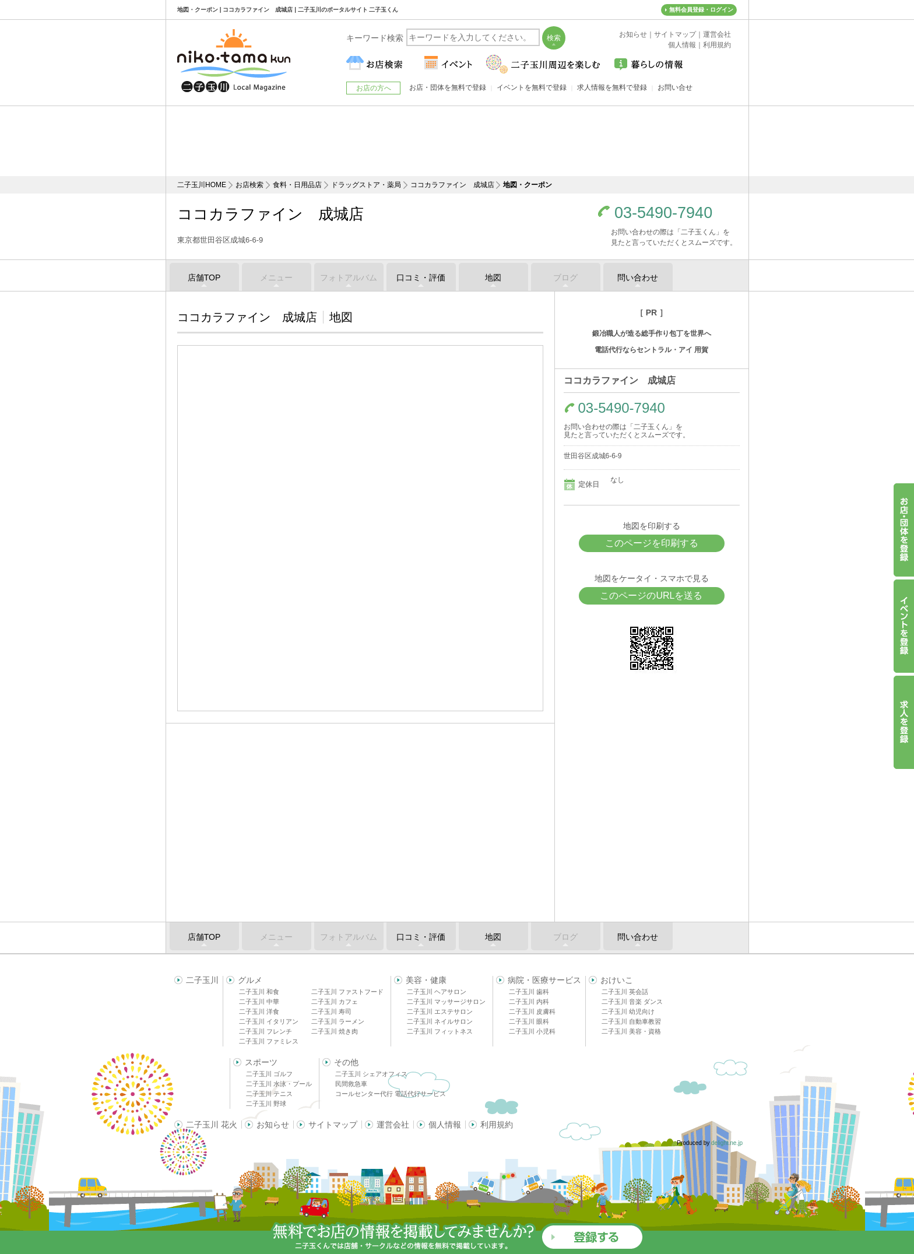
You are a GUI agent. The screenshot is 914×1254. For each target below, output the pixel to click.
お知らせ (272, 1124)
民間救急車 (351, 1083)
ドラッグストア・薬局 (366, 185)
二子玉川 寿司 (331, 1011)
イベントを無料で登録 (532, 87)
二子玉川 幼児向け (628, 1011)
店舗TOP (204, 277)
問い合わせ (637, 277)
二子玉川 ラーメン (337, 1021)
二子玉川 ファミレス (268, 1041)
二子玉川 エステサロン (440, 1011)
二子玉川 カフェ (334, 1001)
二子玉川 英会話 (625, 991)
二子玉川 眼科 (529, 1021)
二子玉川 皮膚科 (532, 1011)
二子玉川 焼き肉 (334, 1031)
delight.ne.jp (727, 1143)
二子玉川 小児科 (532, 1031)
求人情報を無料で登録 (612, 87)
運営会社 (393, 1124)
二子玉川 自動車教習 (631, 1021)
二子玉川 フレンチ (265, 1031)
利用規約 (496, 1124)
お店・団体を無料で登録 (447, 87)
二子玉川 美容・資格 (631, 1031)
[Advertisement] (457, 141)
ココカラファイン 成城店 (452, 185)
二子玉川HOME (201, 185)
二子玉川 (202, 980)
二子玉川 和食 (259, 991)
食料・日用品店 (297, 185)
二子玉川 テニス (269, 1093)
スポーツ (261, 1062)
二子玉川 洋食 (259, 1011)
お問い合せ (675, 87)
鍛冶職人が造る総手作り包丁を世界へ (651, 333)
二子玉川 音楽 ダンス (632, 1001)
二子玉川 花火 (211, 1124)
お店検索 (249, 185)
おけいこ (616, 980)
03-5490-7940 (663, 213)
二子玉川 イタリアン (268, 1021)
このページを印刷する (651, 543)
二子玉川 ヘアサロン (436, 991)
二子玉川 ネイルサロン (440, 1021)
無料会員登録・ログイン (701, 9)
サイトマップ (332, 1124)
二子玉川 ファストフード (347, 991)
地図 (493, 277)
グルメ (250, 980)
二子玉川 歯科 (529, 991)
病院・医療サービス (544, 980)
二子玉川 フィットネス (440, 1031)
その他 (346, 1062)
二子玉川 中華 (259, 1001)
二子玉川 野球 (266, 1103)
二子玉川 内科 (529, 1001)
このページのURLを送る (651, 595)
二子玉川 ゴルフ (269, 1073)
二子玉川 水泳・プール (279, 1083)
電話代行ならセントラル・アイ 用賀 (651, 350)
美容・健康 (426, 980)
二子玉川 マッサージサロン (446, 1001)
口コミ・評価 (420, 277)
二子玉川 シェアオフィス (371, 1073)
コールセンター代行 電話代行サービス (390, 1093)
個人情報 (444, 1124)
